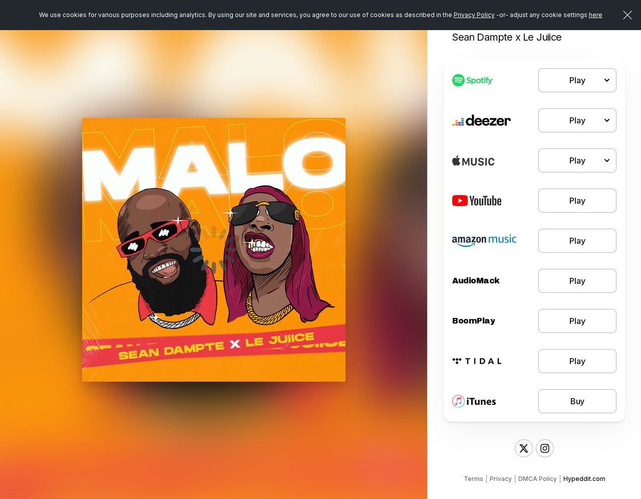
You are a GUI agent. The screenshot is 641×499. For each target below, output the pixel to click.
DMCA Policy (537, 478)
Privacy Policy (474, 15)
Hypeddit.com (584, 478)
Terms (473, 478)
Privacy (501, 478)
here (595, 15)
